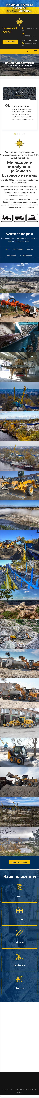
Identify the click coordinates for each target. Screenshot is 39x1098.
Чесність (19, 988)
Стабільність (19, 965)
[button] (19, 264)
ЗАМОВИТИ (10, 42)
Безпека (19, 919)
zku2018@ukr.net (28, 36)
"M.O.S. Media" (15, 1089)
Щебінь (19, 93)
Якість (19, 896)
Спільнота (19, 942)
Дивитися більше (19, 862)
